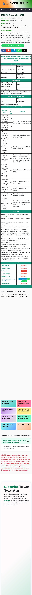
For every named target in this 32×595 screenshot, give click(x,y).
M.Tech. (16, 27)
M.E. (20, 27)
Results (23, 10)
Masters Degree (6, 27)
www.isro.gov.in (5, 216)
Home (3, 10)
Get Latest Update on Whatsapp (13, 46)
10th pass (27, 26)
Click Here (24, 268)
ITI (12, 27)
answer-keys (8, 26)
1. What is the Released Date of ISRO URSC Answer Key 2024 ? (14, 441)
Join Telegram (23, 279)
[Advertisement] (16, 348)
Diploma (15, 26)
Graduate (21, 26)
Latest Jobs (13, 10)
